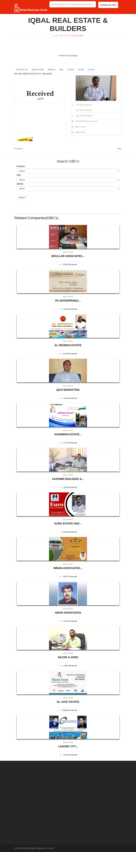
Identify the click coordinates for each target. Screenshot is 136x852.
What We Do (22, 69)
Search (22, 197)
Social (81, 69)
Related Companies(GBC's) (36, 218)
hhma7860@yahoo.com (87, 121)
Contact (70, 69)
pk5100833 (81, 132)
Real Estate (78, 35)
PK (61, 35)
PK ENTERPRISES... (68, 300)
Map (61, 69)
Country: (21, 166)
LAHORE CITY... (68, 746)
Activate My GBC (108, 5)
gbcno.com (81, 127)
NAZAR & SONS (68, 657)
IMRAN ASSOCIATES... (67, 568)
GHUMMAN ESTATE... (68, 434)
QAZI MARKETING (68, 389)
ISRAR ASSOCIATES (68, 612)
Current (91, 69)
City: (19, 175)
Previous (18, 148)
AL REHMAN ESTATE (68, 345)
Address (51, 69)
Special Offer (38, 69)
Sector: (20, 184)
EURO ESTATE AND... (68, 523)
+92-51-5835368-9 (84, 115)
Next (119, 148)
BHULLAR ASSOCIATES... (67, 256)
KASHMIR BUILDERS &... (68, 479)
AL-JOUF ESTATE (68, 701)
